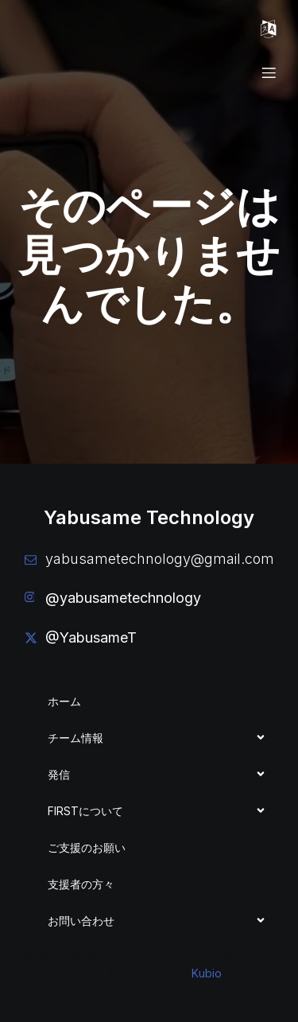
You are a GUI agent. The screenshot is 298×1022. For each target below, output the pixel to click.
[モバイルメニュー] (268, 29)
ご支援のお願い (87, 847)
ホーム (64, 701)
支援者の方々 (81, 884)
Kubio (207, 973)
